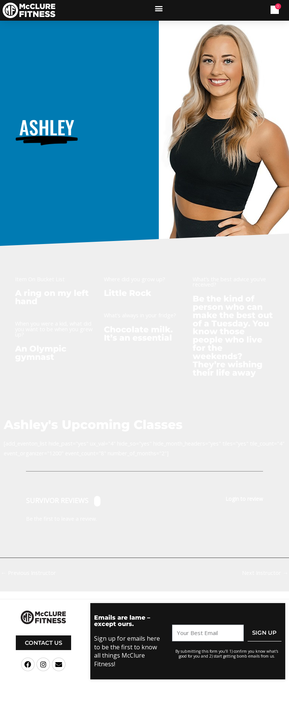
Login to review (244, 499)
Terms (180, 708)
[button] (159, 8)
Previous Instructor (28, 572)
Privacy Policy (201, 708)
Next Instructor (265, 572)
